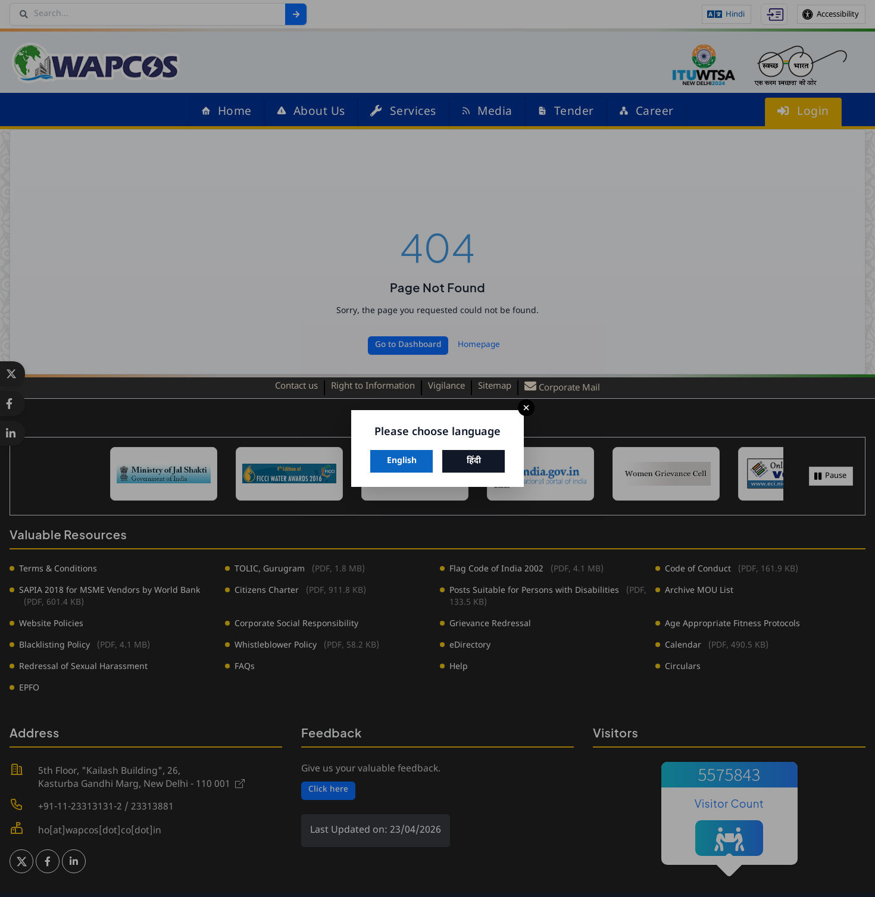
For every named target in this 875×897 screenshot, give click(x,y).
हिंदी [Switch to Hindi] (474, 461)
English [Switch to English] (402, 461)
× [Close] (526, 408)
